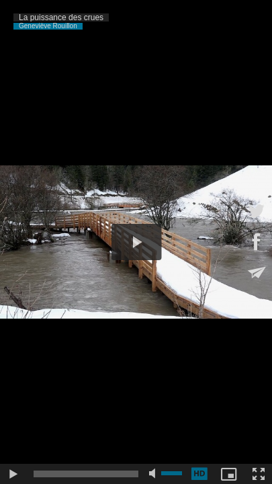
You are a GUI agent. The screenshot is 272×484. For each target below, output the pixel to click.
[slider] (86, 474)
